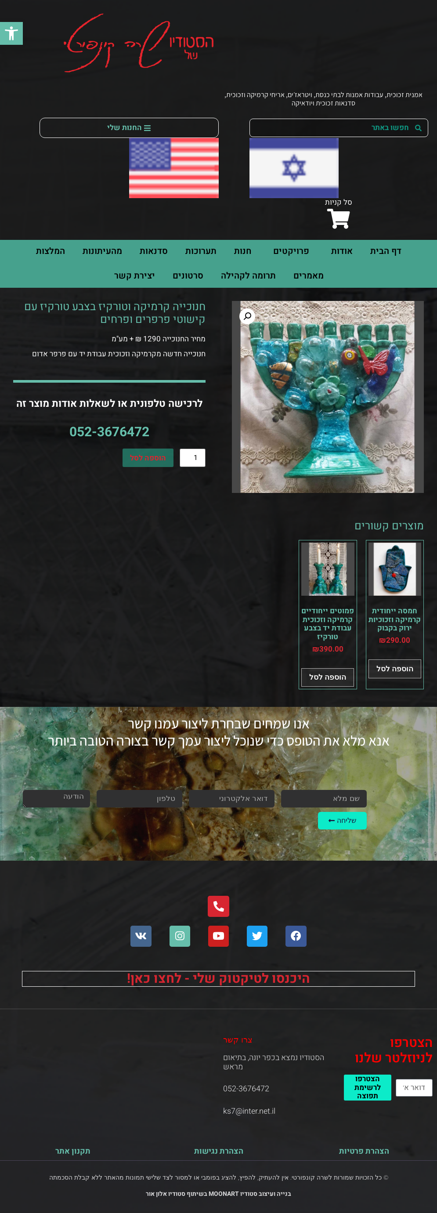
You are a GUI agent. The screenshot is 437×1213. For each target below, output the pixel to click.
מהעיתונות (102, 251)
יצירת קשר (134, 275)
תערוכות (201, 251)
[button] (11, 33)
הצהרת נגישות (218, 1151)
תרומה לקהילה (248, 275)
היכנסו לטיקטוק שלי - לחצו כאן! (218, 979)
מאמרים (308, 275)
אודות (340, 251)
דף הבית (385, 251)
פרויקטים (289, 251)
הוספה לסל (148, 458)
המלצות (50, 251)
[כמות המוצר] (192, 458)
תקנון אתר (72, 1151)
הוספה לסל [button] (394, 668)
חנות (242, 251)
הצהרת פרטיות (364, 1151)
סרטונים (188, 275)
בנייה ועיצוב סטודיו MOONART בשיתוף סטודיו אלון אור (218, 1194)
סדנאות (154, 251)
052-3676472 (109, 432)
